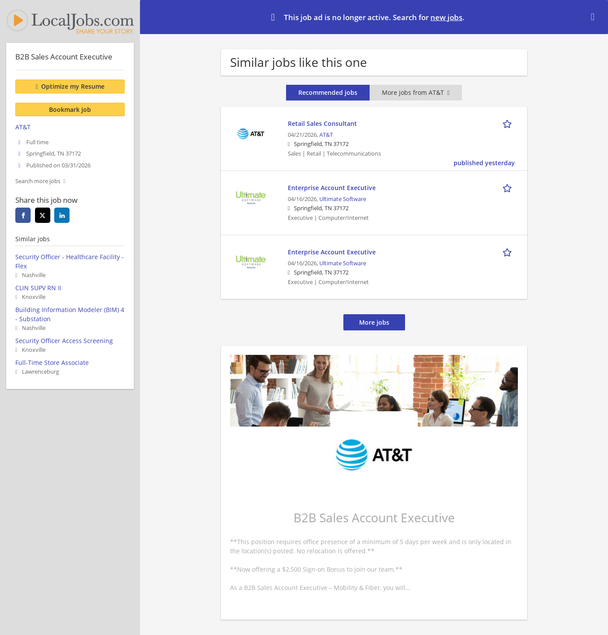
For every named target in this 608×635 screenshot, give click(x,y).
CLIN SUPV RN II (38, 288)
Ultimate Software (342, 199)
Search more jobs (37, 181)
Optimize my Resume (73, 86)
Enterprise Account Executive (332, 188)
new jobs (446, 17)
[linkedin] (62, 215)
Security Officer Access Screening (64, 341)
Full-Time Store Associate (52, 362)
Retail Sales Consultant (322, 123)
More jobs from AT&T (415, 92)
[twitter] (42, 215)
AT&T (326, 135)
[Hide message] (594, 16)
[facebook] (23, 215)
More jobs (374, 322)
